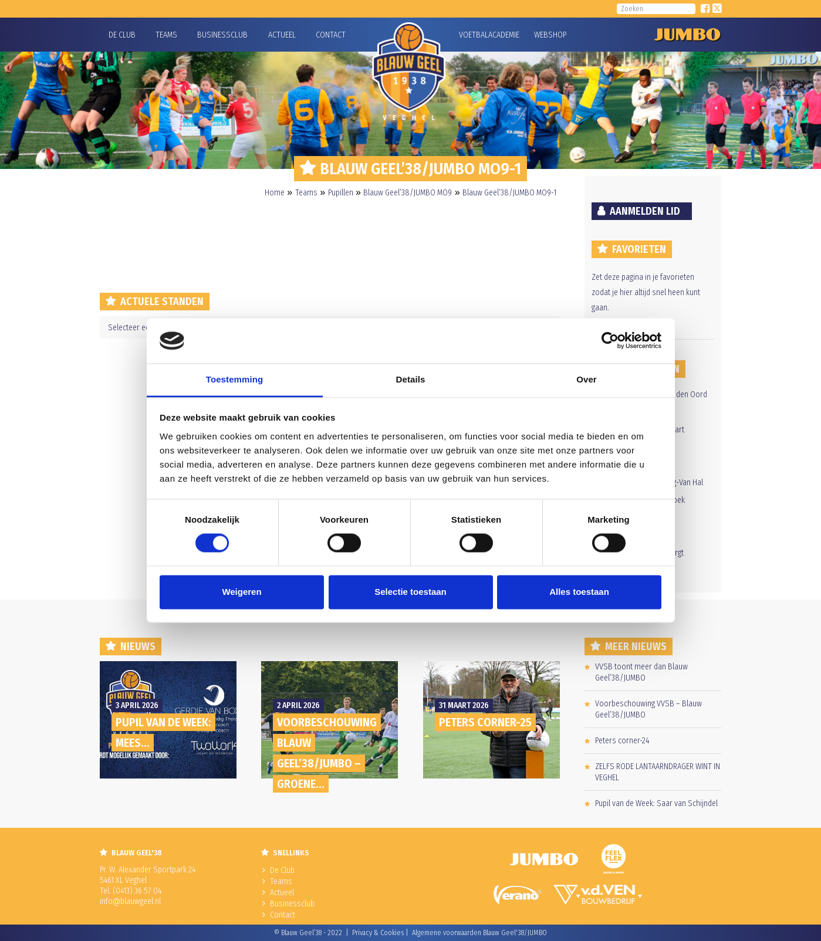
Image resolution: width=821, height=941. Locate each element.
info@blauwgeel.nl (130, 901)
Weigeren (241, 592)
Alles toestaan (579, 592)
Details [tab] (410, 379)
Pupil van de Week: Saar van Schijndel (656, 803)
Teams (166, 35)
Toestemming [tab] (234, 379)
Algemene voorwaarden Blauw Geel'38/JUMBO (479, 933)
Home (275, 193)
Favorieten (639, 249)
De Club (122, 35)
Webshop (548, 35)
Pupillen (340, 193)
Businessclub (222, 35)
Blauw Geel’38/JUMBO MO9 (407, 193)
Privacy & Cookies (378, 933)
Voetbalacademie (473, 35)
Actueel (282, 35)
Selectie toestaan (410, 592)
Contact (331, 35)
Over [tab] (586, 379)
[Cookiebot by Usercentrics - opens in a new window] (610, 341)
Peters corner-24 (622, 741)
